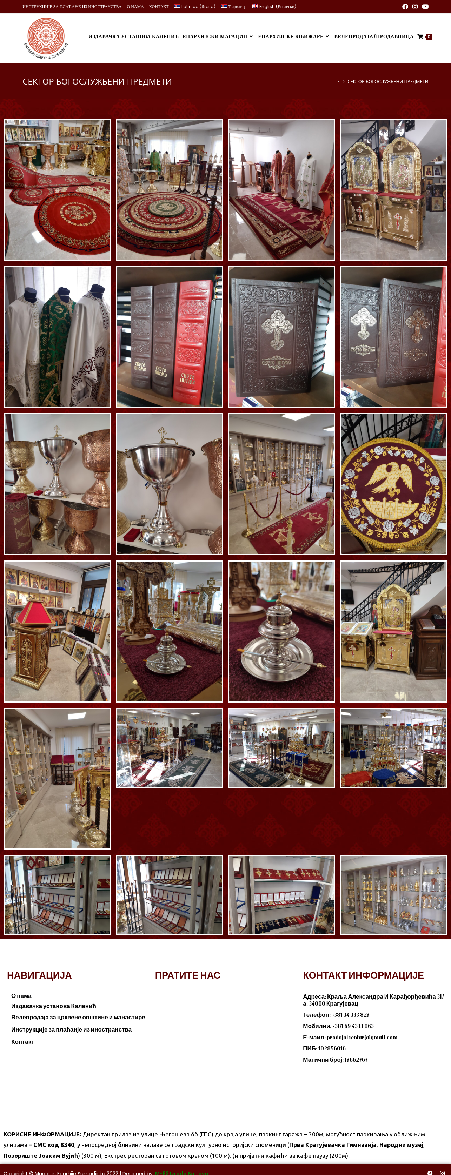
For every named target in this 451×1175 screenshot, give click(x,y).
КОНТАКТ (159, 6)
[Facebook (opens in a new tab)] (405, 6)
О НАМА (135, 6)
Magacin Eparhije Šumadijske (70, 1170)
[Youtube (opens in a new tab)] (424, 6)
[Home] (338, 77)
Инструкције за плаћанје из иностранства (71, 1025)
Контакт (22, 1038)
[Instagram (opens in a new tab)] (415, 6)
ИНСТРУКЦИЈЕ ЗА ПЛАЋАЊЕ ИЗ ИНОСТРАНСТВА (71, 6)
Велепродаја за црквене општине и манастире (78, 1013)
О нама (21, 992)
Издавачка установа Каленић (53, 1002)
